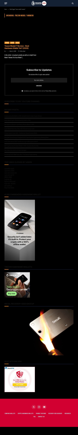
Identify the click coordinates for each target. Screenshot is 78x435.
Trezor (17, 42)
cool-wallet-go (8, 186)
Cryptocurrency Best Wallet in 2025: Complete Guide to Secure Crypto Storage (23, 116)
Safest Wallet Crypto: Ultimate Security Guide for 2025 (17, 120)
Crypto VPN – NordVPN (9, 183)
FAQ (34, 416)
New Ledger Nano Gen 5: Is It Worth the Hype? (15, 150)
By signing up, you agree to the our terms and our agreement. (39, 91)
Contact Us (41, 416)
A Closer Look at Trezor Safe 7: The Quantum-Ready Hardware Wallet (20, 133)
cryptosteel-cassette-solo (10, 173)
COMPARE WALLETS (10, 413)
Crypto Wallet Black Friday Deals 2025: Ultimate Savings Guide (19, 129)
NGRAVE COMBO (8, 177)
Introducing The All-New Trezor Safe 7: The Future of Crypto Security (20, 154)
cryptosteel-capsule (9, 168)
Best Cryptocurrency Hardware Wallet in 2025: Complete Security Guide (21, 146)
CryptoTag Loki (7, 179)
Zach (7, 51)
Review (12, 42)
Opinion (7, 42)
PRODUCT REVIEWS (41, 413)
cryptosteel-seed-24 (9, 175)
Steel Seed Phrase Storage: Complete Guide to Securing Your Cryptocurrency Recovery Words (26, 137)
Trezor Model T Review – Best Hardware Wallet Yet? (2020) (16, 47)
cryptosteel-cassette (9, 171)
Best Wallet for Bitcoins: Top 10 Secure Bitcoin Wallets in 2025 (19, 124)
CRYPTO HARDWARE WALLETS (25, 413)
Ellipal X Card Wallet (9, 188)
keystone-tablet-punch (9, 181)
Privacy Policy (48, 91)
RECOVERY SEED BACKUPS (55, 413)
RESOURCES (68, 413)
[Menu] (5, 3)
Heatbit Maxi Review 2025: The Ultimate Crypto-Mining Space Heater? (21, 141)
